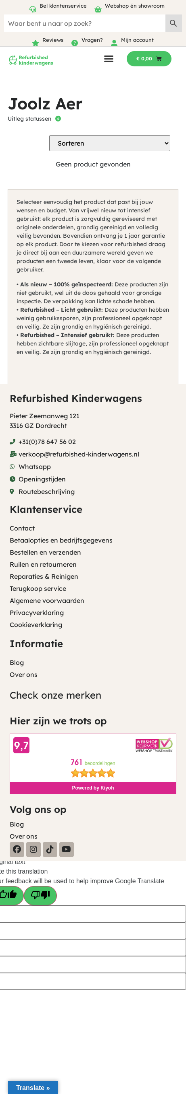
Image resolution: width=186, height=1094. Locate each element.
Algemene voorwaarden (47, 600)
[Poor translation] (40, 895)
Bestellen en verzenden (45, 552)
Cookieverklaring (36, 625)
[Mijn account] (114, 43)
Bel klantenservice (63, 5)
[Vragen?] (74, 43)
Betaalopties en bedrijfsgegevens (61, 540)
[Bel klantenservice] (32, 9)
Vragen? (92, 40)
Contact (22, 528)
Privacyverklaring (37, 613)
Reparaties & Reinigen (44, 576)
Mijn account (137, 40)
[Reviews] (35, 43)
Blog (17, 662)
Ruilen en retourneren (43, 564)
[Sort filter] (109, 143)
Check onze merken (55, 695)
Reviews (52, 40)
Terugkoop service (38, 588)
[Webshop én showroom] (98, 9)
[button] (109, 58)
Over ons (24, 674)
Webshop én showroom (135, 5)
